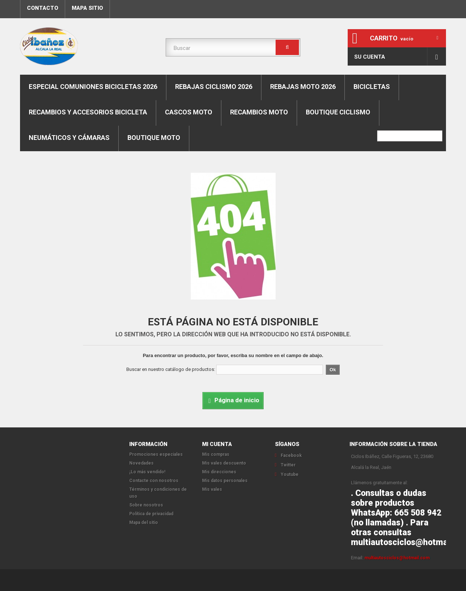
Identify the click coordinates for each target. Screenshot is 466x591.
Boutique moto (153, 137)
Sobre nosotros (146, 505)
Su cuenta (369, 57)
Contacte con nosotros (153, 480)
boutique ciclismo (338, 112)
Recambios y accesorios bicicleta (88, 112)
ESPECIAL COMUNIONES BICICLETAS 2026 (93, 86)
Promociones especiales (156, 454)
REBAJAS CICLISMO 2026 (213, 86)
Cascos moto (188, 112)
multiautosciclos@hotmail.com (397, 557)
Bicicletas (372, 86)
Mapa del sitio (143, 522)
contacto (42, 8)
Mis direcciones (219, 471)
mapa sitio (87, 8)
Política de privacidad (151, 513)
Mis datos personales (225, 480)
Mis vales (212, 489)
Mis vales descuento (224, 463)
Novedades (141, 463)
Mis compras (215, 454)
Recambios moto (259, 112)
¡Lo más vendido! (147, 471)
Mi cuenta (217, 444)
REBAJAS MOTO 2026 (303, 86)
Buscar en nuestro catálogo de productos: (170, 369)
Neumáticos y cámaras (69, 137)
